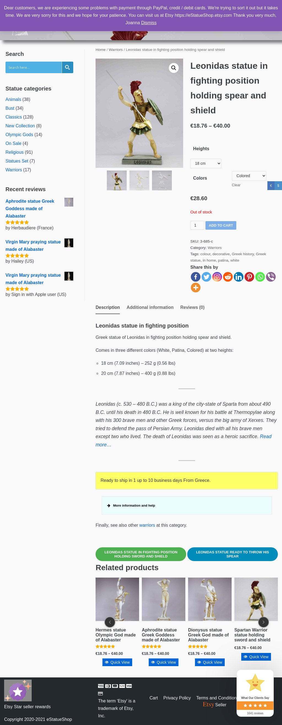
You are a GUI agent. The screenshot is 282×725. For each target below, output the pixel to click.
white (234, 260)
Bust (10, 108)
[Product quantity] (197, 225)
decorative (221, 254)
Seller (214, 704)
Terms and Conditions (217, 698)
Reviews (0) (192, 307)
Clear (236, 185)
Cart (154, 698)
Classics (14, 117)
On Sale (13, 143)
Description (108, 307)
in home (209, 260)
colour (205, 254)
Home (100, 50)
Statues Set (17, 161)
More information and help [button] (131, 505)
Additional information (150, 307)
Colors (200, 178)
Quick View (117, 662)
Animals (13, 99)
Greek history (243, 254)
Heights (201, 148)
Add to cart (221, 225)
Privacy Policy (177, 698)
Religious (15, 152)
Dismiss (148, 22)
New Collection (20, 125)
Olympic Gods (19, 134)
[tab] (108, 308)
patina (223, 260)
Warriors (14, 169)
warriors (147, 525)
